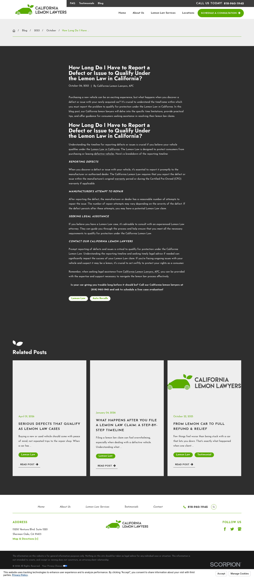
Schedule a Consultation (220, 13)
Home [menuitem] (122, 13)
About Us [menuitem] (138, 13)
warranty (120, 179)
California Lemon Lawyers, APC (141, 272)
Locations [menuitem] (188, 13)
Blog (100, 3)
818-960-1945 (234, 3)
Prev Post (81, 315)
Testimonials (86, 3)
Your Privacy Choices (54, 566)
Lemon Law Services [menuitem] (163, 13)
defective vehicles (104, 154)
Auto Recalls (100, 298)
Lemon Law (78, 298)
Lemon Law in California (105, 149)
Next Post (173, 315)
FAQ (72, 3)
